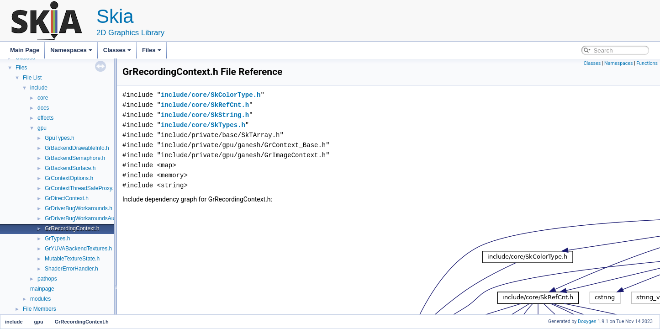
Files (151, 50)
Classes (117, 50)
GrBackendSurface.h (70, 168)
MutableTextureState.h (72, 258)
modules (40, 299)
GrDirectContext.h (67, 198)
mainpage (42, 289)
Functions (647, 63)
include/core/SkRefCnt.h (205, 105)
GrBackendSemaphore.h (75, 158)
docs (43, 108)
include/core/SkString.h (205, 115)
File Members (39, 309)
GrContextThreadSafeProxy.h (80, 188)
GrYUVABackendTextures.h (78, 248)
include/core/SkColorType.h (210, 94)
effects (45, 118)
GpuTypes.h (59, 138)
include (39, 88)
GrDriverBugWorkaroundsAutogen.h (89, 218)
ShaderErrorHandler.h (71, 268)
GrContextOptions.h (69, 178)
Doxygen (587, 321)
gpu (42, 128)
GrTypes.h (57, 238)
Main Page (24, 50)
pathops (47, 279)
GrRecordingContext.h (72, 228)
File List (32, 77)
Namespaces (71, 50)
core (42, 98)
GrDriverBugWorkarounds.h (78, 208)
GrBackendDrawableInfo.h (77, 148)
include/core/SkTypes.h (203, 125)
